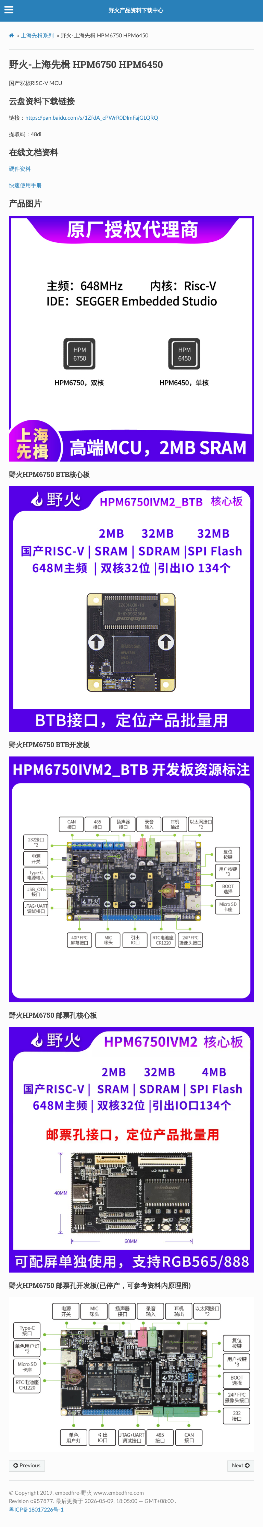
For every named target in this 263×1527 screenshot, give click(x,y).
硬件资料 (20, 169)
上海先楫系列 (37, 35)
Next (241, 1465)
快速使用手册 (25, 185)
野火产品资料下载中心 (136, 10)
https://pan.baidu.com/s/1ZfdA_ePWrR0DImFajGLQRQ (91, 118)
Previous (26, 1465)
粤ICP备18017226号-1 (36, 1510)
